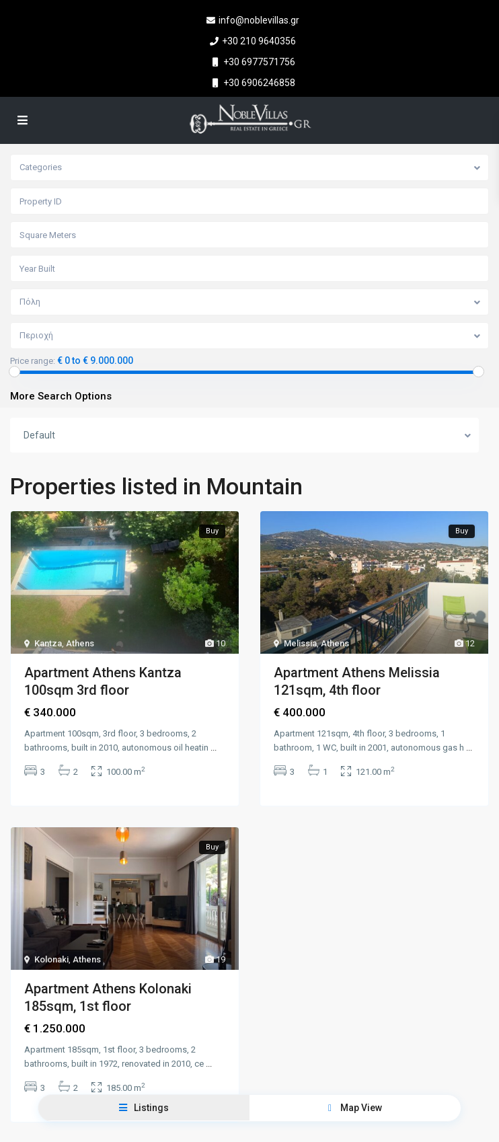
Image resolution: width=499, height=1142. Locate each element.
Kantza (48, 643)
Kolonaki (51, 959)
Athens (80, 643)
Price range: (32, 361)
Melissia (300, 643)
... (213, 748)
